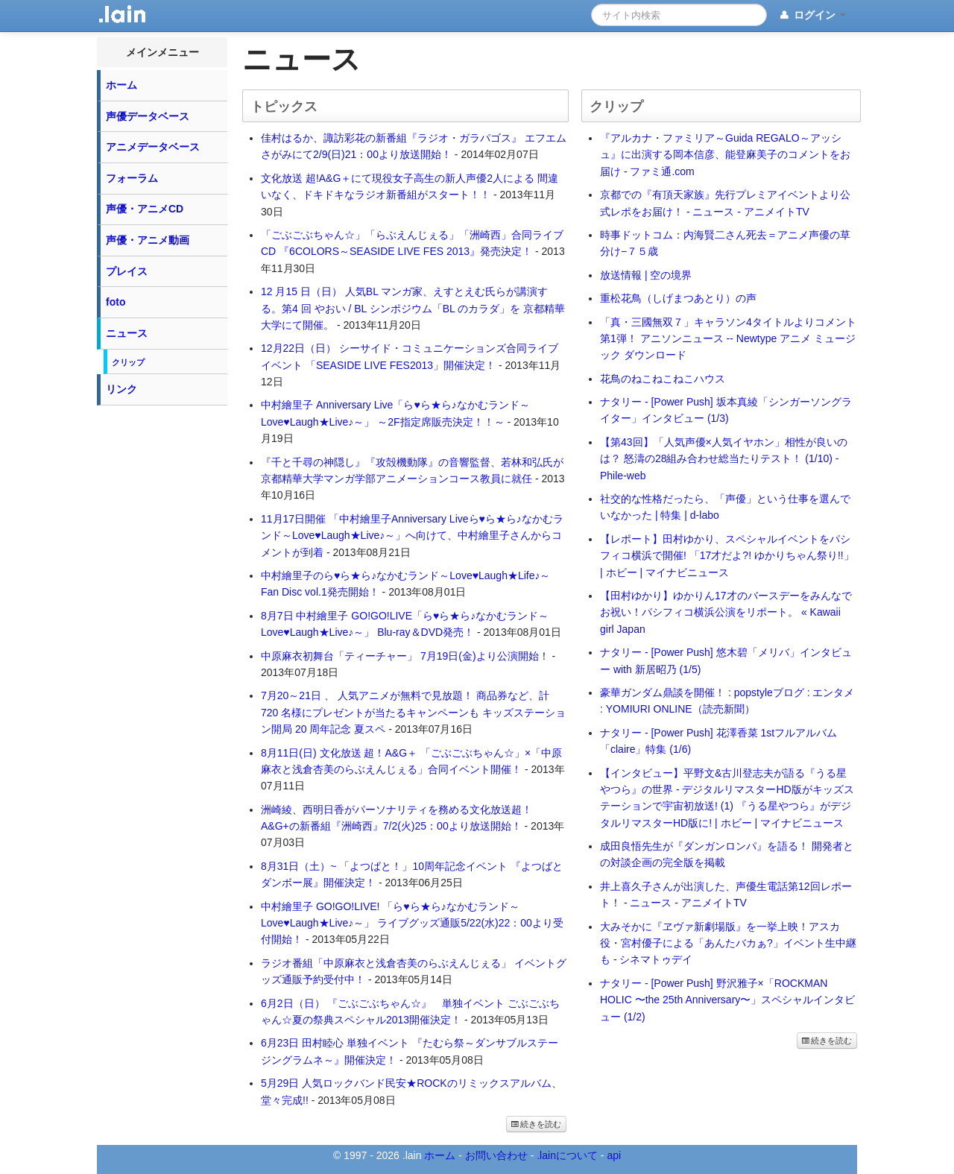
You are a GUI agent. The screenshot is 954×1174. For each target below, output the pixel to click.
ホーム (121, 85)
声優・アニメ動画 (147, 240)
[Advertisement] (162, 636)
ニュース (127, 333)
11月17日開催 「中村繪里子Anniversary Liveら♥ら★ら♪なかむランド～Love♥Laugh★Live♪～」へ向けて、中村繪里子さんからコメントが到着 (412, 535)
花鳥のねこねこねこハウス (662, 379)
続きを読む (536, 1124)
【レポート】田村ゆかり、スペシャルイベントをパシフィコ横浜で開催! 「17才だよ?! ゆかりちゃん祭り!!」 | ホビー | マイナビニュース (727, 555)
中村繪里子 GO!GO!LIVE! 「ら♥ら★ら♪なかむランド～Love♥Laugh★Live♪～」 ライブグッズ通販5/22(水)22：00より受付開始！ (412, 923)
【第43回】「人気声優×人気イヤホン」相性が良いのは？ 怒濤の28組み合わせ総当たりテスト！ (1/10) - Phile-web (723, 459)
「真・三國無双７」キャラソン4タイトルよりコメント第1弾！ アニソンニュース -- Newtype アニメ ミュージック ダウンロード (728, 339)
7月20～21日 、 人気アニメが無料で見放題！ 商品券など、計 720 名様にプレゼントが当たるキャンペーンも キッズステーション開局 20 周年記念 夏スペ (413, 712)
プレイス (127, 271)
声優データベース (147, 116)
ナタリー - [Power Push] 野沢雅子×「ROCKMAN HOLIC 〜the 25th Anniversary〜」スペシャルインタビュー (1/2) (727, 1000)
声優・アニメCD (144, 209)
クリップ (128, 362)
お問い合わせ (496, 1155)
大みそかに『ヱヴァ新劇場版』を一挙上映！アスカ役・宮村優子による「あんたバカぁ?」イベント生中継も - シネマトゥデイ (728, 943)
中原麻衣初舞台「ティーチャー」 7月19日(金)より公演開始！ (405, 656)
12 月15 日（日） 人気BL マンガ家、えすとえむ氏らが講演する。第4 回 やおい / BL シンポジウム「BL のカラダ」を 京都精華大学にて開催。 (413, 308)
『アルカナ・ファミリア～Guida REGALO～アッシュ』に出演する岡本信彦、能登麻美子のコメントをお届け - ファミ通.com (725, 154)
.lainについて (567, 1155)
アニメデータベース (153, 147)
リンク (121, 389)
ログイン (812, 15)
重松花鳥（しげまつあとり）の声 (678, 298)
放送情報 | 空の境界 (646, 275)
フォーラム (132, 178)
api (614, 1155)
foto (115, 302)
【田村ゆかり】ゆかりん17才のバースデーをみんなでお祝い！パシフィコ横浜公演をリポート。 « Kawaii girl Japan (726, 612)
